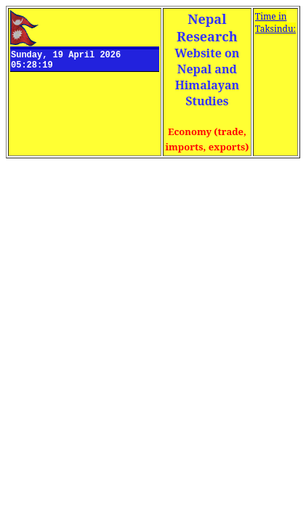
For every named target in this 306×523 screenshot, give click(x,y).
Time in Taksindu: (275, 22)
